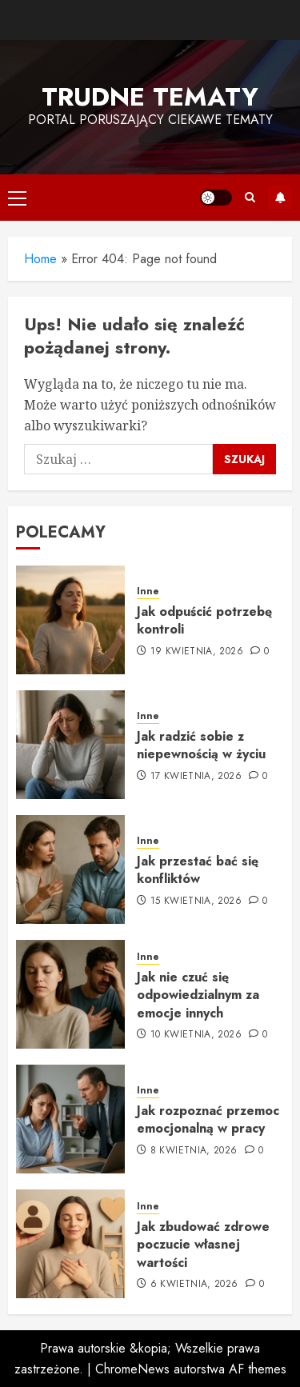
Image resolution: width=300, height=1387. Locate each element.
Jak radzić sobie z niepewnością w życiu (201, 745)
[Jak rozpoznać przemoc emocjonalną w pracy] (70, 1119)
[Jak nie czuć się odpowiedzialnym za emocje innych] (70, 994)
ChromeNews (132, 1369)
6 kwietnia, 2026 (194, 1284)
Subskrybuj (280, 198)
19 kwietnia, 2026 (196, 652)
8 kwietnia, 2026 (194, 1151)
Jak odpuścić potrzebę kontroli (204, 620)
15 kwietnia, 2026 (196, 901)
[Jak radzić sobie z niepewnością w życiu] (70, 744)
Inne (148, 591)
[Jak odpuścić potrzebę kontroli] (70, 620)
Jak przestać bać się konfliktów (197, 870)
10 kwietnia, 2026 (196, 1035)
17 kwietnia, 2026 (196, 776)
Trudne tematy (150, 96)
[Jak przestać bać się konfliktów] (70, 869)
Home (40, 259)
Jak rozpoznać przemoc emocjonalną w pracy (208, 1119)
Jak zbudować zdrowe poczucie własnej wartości (203, 1244)
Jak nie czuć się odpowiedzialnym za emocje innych (198, 995)
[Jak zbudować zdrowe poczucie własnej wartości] (70, 1243)
